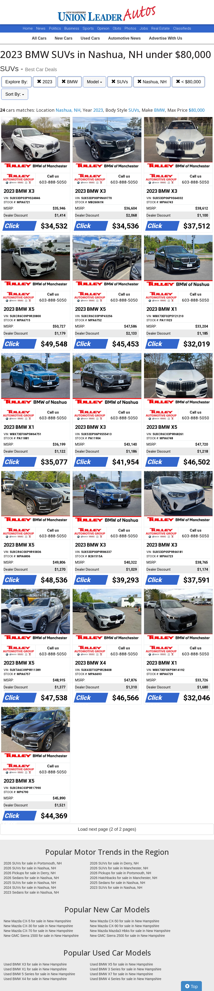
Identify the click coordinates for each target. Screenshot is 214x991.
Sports (89, 28)
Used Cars (90, 38)
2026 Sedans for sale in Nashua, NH (31, 878)
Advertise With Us (165, 38)
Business (72, 28)
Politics (55, 28)
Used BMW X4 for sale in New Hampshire (35, 979)
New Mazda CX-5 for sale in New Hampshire (37, 921)
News (40, 28)
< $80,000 (188, 81)
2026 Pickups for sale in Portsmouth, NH (120, 873)
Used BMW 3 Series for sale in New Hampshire (125, 969)
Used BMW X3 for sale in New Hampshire (35, 964)
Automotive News (124, 38)
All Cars (39, 38)
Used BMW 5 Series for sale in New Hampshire (39, 974)
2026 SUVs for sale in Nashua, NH (30, 868)
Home (28, 28)
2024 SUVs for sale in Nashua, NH (30, 887)
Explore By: (16, 81)
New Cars (63, 38)
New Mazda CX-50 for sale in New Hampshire (124, 921)
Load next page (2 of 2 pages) (107, 829)
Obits (117, 28)
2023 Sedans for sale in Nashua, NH (31, 892)
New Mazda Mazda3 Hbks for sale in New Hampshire (130, 931)
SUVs (119, 81)
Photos (131, 28)
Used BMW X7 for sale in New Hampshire (121, 974)
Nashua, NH (152, 81)
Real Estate (161, 28)
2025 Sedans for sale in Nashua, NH (117, 883)
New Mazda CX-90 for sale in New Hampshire (124, 926)
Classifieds (182, 28)
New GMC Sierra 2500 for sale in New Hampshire (127, 936)
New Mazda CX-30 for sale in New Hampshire (38, 926)
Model (94, 81)
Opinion (103, 28)
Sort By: (14, 94)
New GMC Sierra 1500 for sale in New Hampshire (41, 936)
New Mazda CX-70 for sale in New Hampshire (38, 931)
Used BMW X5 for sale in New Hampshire (121, 964)
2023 (44, 81)
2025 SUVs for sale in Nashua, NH (30, 883)
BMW (69, 81)
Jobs (144, 28)
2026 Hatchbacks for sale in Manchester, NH (123, 878)
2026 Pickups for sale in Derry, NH (30, 873)
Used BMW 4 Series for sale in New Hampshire (125, 979)
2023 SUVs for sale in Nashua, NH (116, 887)
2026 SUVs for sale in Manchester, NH (119, 868)
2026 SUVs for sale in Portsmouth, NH (33, 863)
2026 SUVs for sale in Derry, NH (114, 863)
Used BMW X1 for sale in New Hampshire (35, 969)
